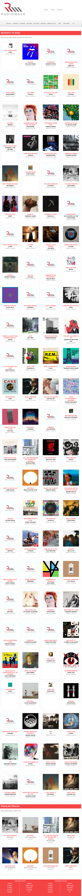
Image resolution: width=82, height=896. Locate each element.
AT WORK (22, 23)
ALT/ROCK (15, 23)
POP (59, 23)
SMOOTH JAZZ (51, 23)
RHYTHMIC (66, 23)
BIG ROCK (29, 23)
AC (73, 23)
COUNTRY (43, 23)
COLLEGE (36, 23)
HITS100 (8, 23)
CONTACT (60, 10)
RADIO (53, 10)
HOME (46, 10)
